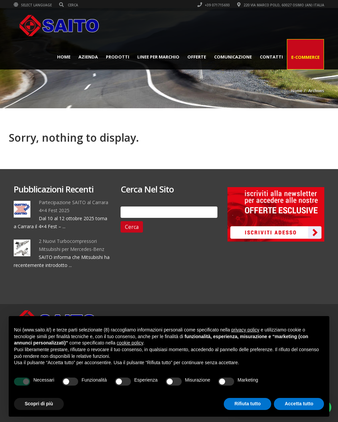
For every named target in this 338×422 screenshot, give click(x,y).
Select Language (33, 5)
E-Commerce (305, 57)
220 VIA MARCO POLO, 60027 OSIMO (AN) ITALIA (280, 5)
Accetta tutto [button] (299, 403)
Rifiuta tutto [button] (247, 403)
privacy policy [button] (245, 329)
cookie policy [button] (130, 342)
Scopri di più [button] (39, 403)
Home (63, 57)
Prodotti (117, 57)
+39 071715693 (213, 5)
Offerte (196, 57)
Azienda (88, 57)
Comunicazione (233, 57)
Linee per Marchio (158, 57)
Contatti (271, 57)
